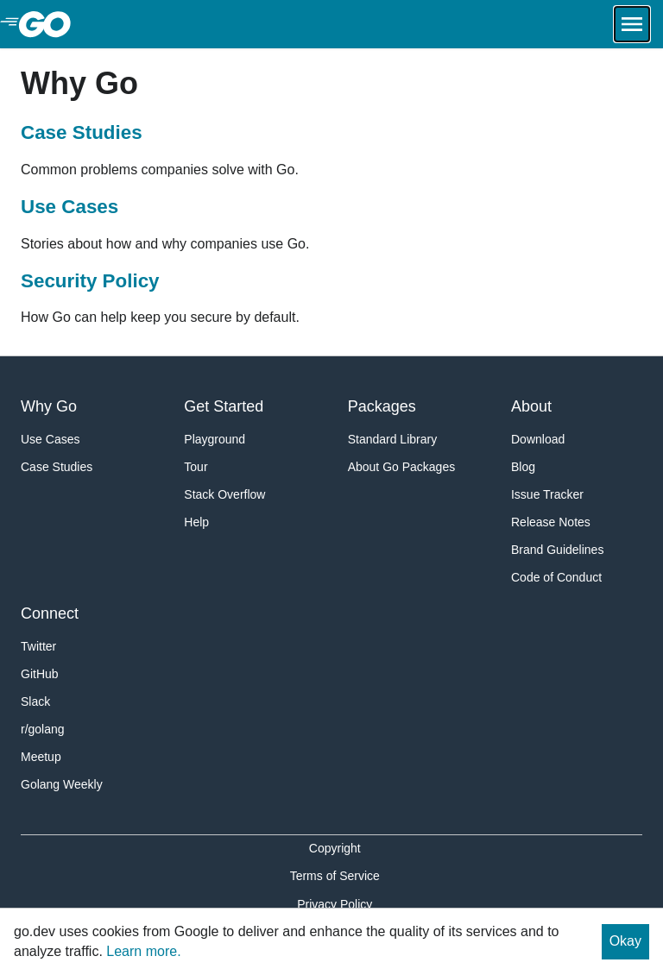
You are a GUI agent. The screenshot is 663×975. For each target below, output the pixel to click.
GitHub (40, 674)
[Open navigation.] (632, 24)
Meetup (41, 757)
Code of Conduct (556, 577)
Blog (523, 467)
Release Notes (550, 522)
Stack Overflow (224, 494)
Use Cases (69, 206)
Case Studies (81, 132)
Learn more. (143, 951)
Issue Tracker (547, 494)
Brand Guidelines (557, 550)
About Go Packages (402, 467)
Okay (625, 941)
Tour (195, 467)
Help (196, 522)
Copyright (335, 848)
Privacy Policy (334, 904)
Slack (35, 701)
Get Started (223, 406)
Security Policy (90, 281)
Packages (382, 406)
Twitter (38, 646)
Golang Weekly (62, 784)
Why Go (49, 406)
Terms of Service (335, 876)
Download (538, 439)
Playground (214, 439)
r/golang (43, 729)
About (531, 406)
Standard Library (393, 439)
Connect (50, 613)
